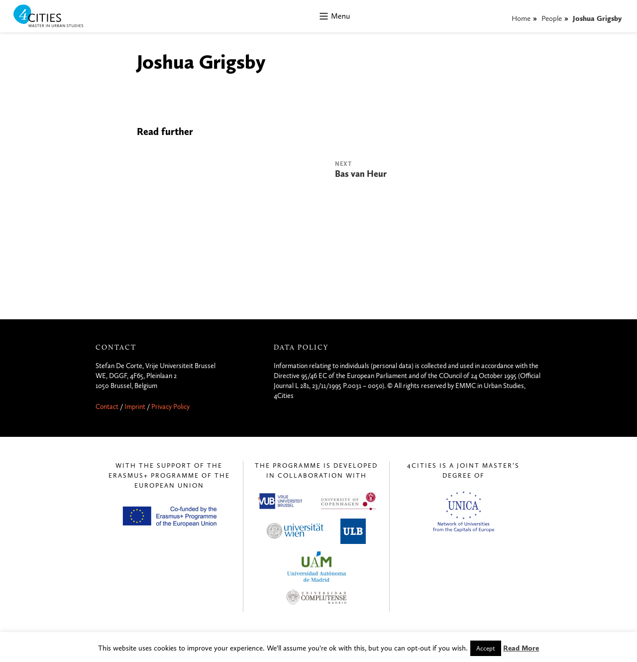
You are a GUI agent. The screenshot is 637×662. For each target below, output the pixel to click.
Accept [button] (485, 648)
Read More (521, 648)
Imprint (134, 406)
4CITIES (55, 16)
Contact (107, 406)
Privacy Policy (170, 406)
